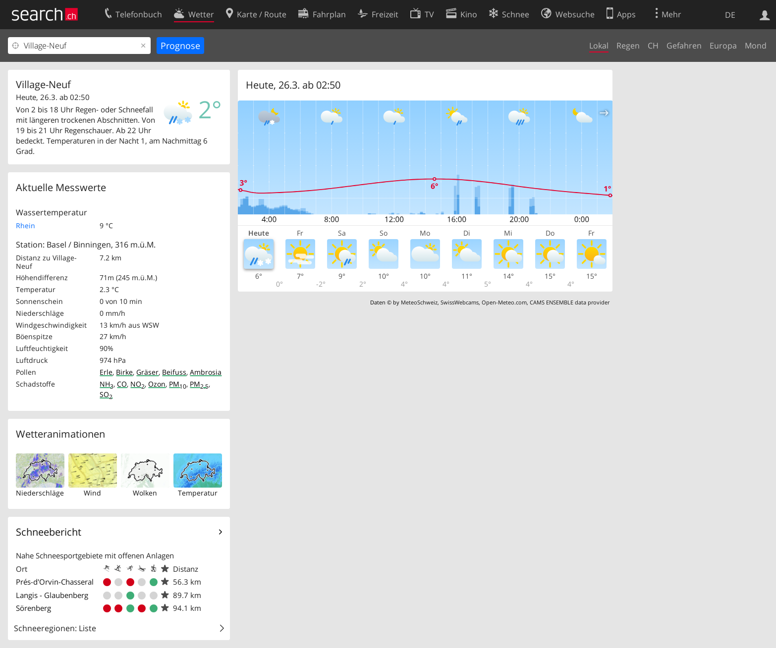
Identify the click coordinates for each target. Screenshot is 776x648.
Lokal (599, 45)
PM (177, 384)
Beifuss (174, 372)
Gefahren (684, 45)
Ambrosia (206, 372)
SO (106, 394)
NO (137, 384)
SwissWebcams (460, 302)
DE (730, 14)
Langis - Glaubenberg (52, 595)
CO (122, 384)
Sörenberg (33, 608)
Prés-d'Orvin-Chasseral (55, 582)
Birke (124, 372)
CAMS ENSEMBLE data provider (570, 302)
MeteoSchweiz (419, 302)
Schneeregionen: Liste (55, 628)
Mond (756, 45)
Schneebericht (48, 532)
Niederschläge (40, 493)
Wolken (145, 493)
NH (106, 384)
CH (653, 45)
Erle (106, 372)
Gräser (147, 372)
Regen (628, 45)
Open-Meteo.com (504, 302)
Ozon (157, 384)
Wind (92, 493)
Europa (723, 45)
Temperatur (198, 493)
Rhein (25, 225)
